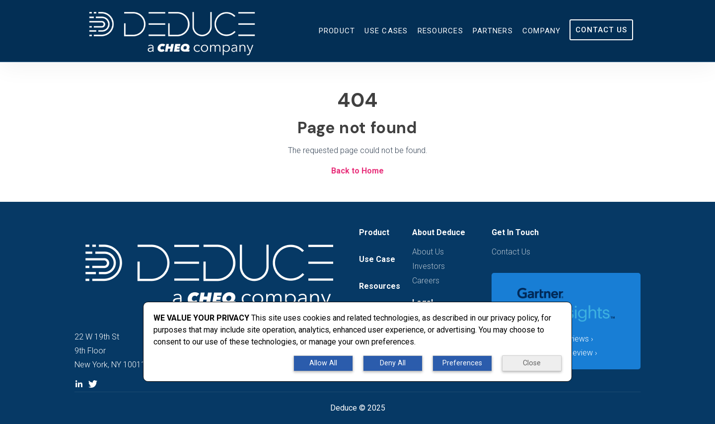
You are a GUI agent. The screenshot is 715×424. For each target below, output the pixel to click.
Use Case (377, 259)
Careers (425, 280)
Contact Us (601, 29)
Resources (440, 30)
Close (532, 363)
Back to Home (357, 170)
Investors (428, 266)
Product (337, 30)
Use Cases (386, 30)
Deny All (393, 363)
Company (541, 30)
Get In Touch (515, 232)
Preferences (462, 363)
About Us (428, 251)
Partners (493, 30)
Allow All (323, 363)
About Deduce (438, 232)
